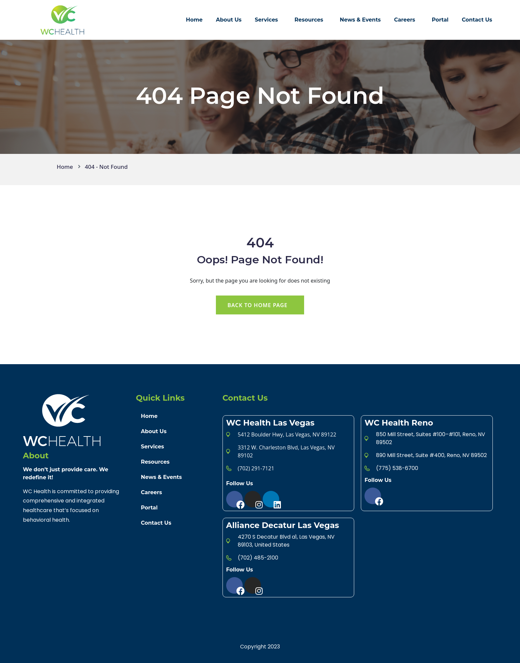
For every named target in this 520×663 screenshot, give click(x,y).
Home (194, 20)
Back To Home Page (258, 305)
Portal (440, 20)
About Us (228, 20)
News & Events (360, 20)
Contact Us (477, 20)
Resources (308, 20)
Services (266, 20)
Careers (404, 20)
